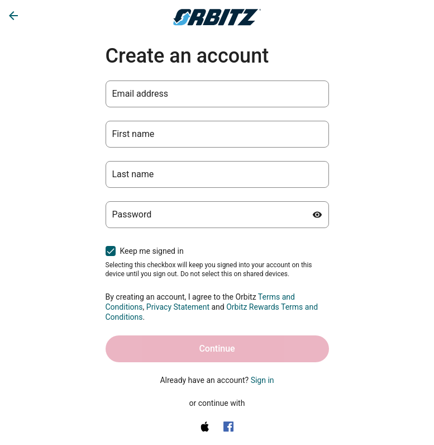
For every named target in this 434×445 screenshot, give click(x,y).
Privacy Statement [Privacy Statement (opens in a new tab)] (177, 306)
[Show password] (317, 214)
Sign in (262, 380)
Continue (217, 348)
